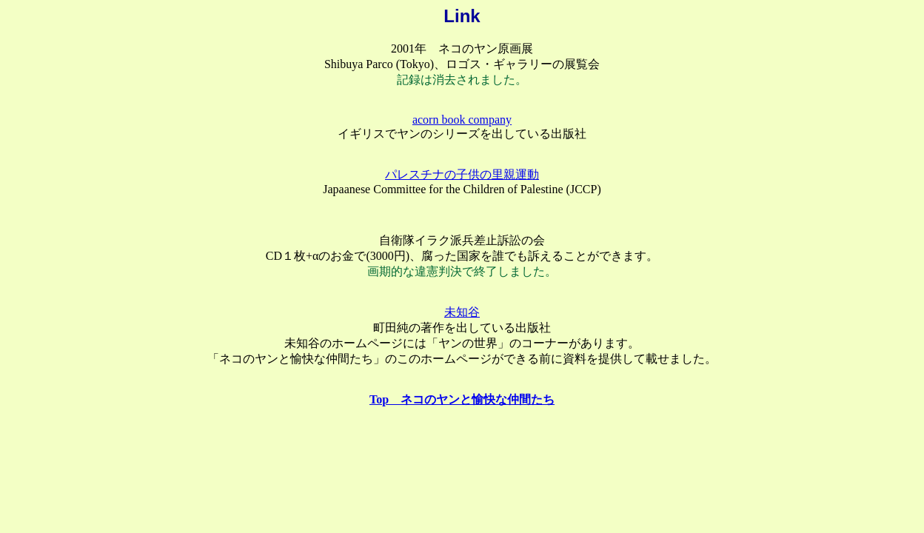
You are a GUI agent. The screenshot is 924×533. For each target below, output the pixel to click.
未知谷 (462, 312)
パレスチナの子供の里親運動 (462, 174)
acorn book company (462, 119)
